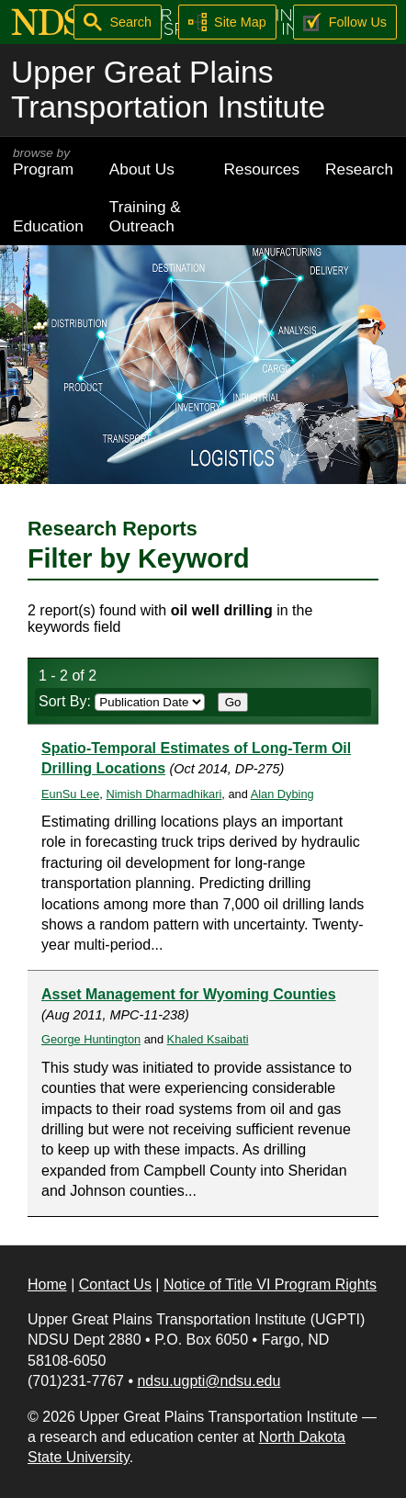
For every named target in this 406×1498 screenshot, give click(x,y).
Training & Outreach (145, 216)
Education (48, 226)
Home (47, 1284)
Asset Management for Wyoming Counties (188, 994)
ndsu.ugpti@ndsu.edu (208, 1381)
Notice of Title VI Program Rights (270, 1284)
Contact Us (115, 1284)
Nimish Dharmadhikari (163, 794)
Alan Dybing (282, 794)
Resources (262, 169)
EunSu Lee (70, 794)
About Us (142, 169)
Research (359, 169)
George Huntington (91, 1039)
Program (48, 162)
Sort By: (122, 701)
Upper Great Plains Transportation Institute (168, 89)
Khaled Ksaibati (208, 1039)
